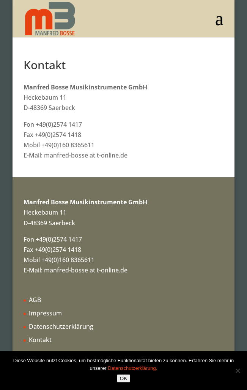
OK (123, 378)
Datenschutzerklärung (61, 326)
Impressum (45, 313)
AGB (35, 300)
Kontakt (40, 340)
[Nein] (237, 370)
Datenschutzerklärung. (132, 368)
